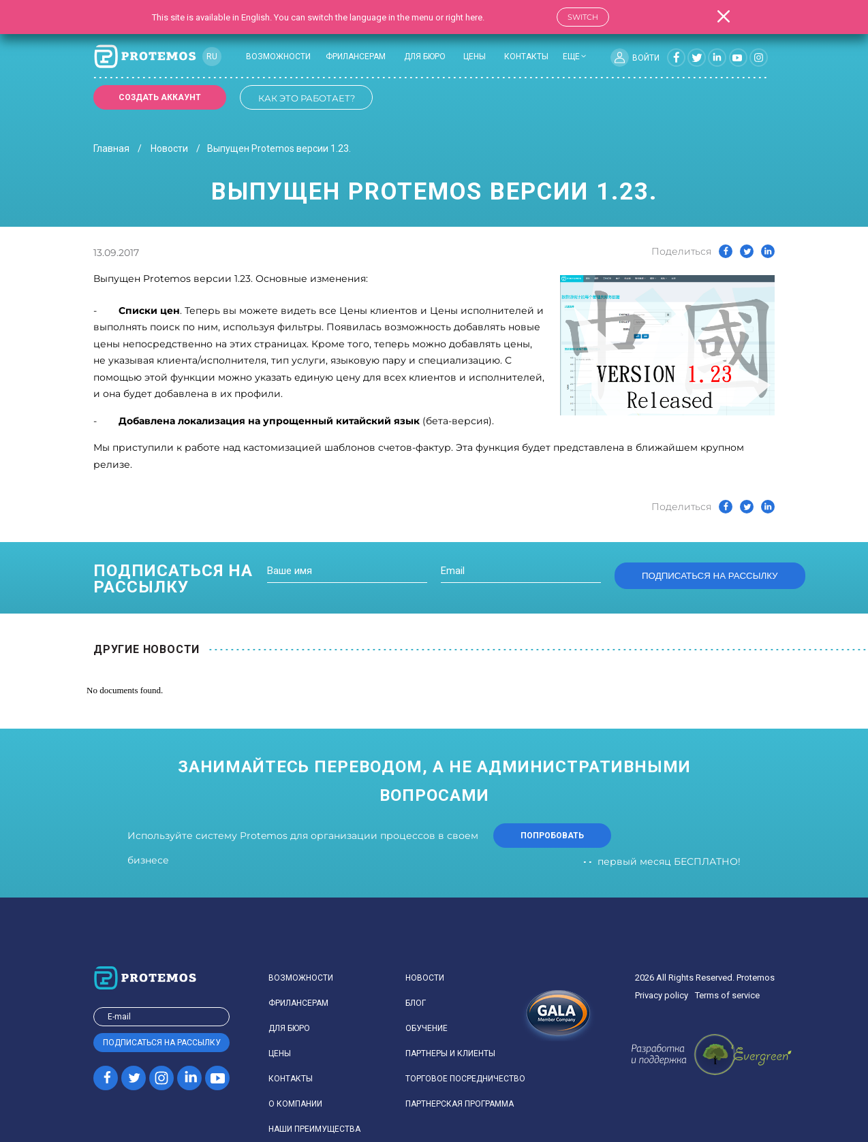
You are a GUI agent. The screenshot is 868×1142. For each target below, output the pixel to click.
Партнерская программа (459, 1104)
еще (571, 56)
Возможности (278, 56)
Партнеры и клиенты (450, 1053)
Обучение (426, 1028)
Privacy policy (661, 995)
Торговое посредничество (465, 1078)
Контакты (526, 56)
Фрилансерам (356, 56)
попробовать (552, 835)
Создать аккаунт (160, 97)
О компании (295, 1104)
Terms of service (727, 995)
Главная (111, 149)
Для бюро (425, 56)
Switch (583, 17)
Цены (474, 56)
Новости (169, 149)
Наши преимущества (314, 1129)
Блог (415, 1003)
